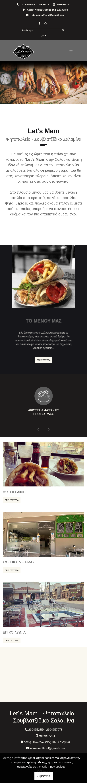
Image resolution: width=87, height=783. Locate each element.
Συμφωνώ (43, 776)
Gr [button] (43, 35)
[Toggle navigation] (71, 52)
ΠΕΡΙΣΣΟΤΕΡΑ (43, 360)
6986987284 (63, 4)
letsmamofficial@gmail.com (48, 15)
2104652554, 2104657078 (35, 4)
